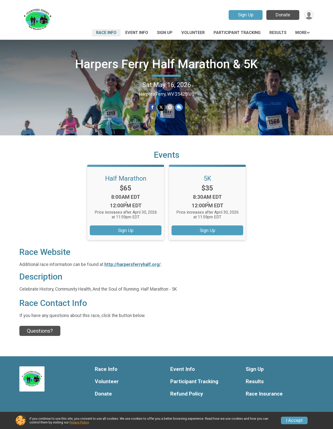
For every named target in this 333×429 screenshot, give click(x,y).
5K (207, 178)
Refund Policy (186, 394)
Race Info (106, 32)
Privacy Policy (79, 422)
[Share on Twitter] (161, 107)
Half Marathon (125, 178)
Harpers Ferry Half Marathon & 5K (166, 64)
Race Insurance (264, 394)
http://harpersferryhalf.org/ (132, 264)
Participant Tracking (237, 32)
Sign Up (246, 14)
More (301, 32)
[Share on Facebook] (152, 107)
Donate (283, 14)
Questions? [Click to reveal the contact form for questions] (40, 331)
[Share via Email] (170, 107)
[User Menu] (309, 15)
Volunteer (193, 32)
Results (277, 32)
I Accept (294, 420)
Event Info (136, 32)
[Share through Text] (179, 107)
